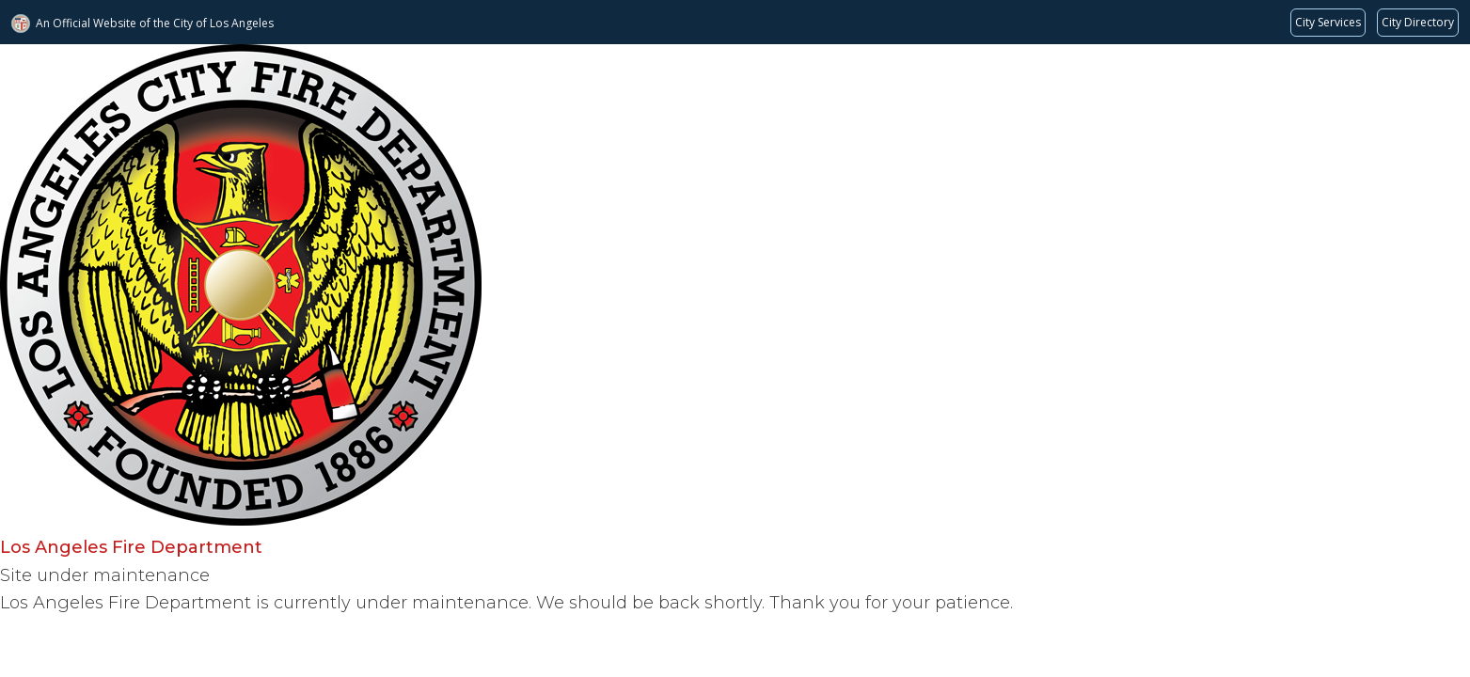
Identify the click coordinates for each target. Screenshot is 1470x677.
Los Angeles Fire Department (131, 547)
